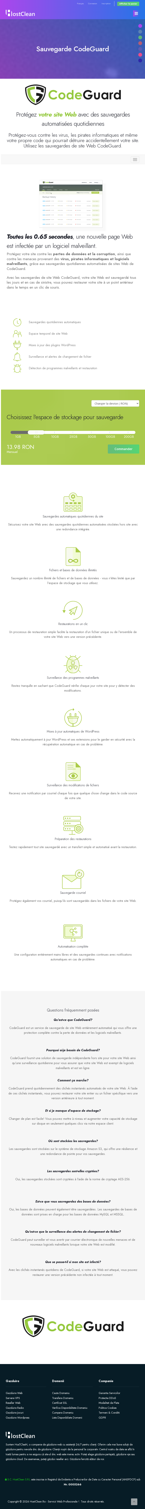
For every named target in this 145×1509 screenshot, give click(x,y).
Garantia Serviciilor (109, 1393)
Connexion (92, 3)
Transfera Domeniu (62, 1398)
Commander (124, 449)
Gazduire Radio (15, 1408)
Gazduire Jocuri (15, 1413)
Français (80, 3)
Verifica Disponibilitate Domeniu (69, 1408)
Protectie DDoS (107, 1398)
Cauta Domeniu (61, 1393)
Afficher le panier (128, 3)
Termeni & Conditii (109, 1413)
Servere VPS (13, 1398)
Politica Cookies (107, 1408)
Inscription (106, 3)
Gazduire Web (14, 1393)
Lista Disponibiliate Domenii (67, 1418)
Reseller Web (13, 1403)
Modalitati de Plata (109, 1403)
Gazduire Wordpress (17, 1418)
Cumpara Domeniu (62, 1413)
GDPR (102, 1418)
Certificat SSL (59, 1403)
